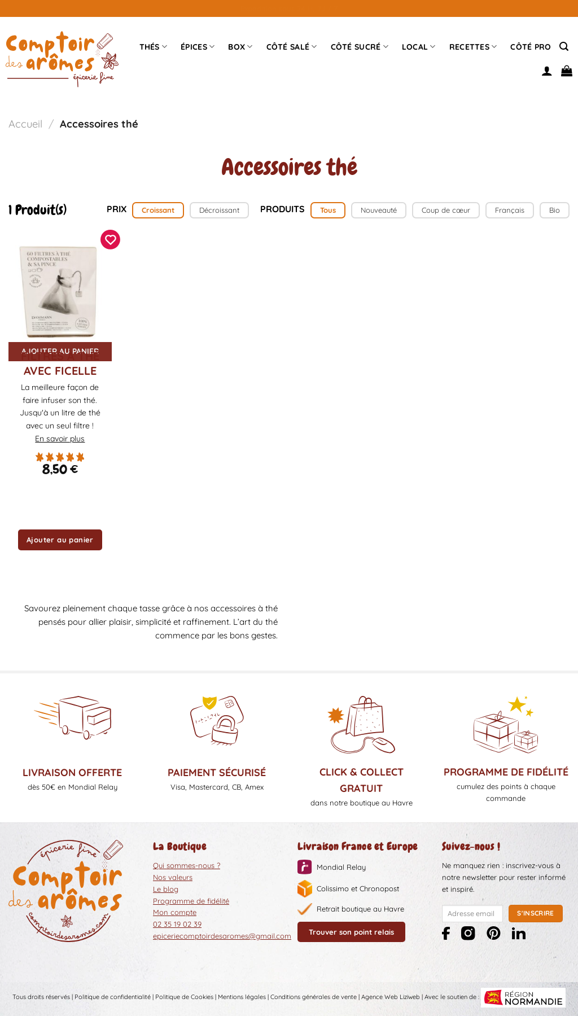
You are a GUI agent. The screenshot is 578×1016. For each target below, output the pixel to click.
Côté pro (530, 47)
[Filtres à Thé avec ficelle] (60, 289)
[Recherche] (563, 47)
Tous (328, 209)
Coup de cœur (446, 209)
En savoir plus (60, 438)
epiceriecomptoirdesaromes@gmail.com (222, 935)
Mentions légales (242, 997)
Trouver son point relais (351, 931)
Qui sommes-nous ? (186, 865)
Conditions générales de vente (313, 997)
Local (419, 46)
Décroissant (219, 209)
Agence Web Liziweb (390, 997)
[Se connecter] (547, 70)
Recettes (473, 46)
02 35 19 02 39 (177, 924)
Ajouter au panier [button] (60, 539)
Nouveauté (379, 209)
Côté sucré (359, 46)
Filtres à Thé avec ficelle (60, 363)
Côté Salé (291, 46)
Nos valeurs (172, 877)
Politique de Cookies (184, 997)
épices (197, 46)
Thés (153, 46)
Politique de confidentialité (113, 997)
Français (509, 209)
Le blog (165, 889)
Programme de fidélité (191, 900)
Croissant (158, 209)
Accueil (25, 123)
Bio (554, 209)
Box (240, 46)
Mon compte (174, 912)
